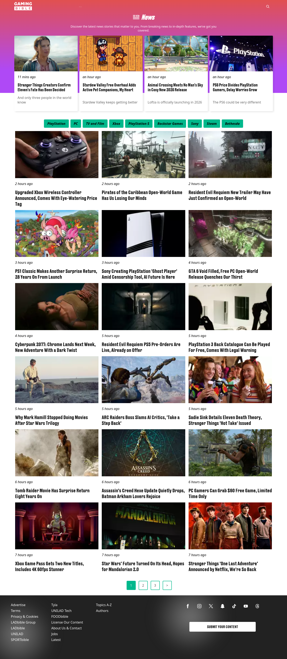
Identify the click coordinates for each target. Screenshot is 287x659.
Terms (16, 610)
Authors (102, 610)
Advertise (18, 605)
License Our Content (67, 622)
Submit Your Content (222, 627)
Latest (56, 639)
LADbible (18, 628)
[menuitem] (56, 123)
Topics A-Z (103, 605)
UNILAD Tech (61, 610)
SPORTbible (20, 639)
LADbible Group (23, 622)
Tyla (54, 605)
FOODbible (59, 616)
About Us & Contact (66, 628)
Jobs (54, 634)
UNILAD (17, 634)
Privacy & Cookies (24, 616)
